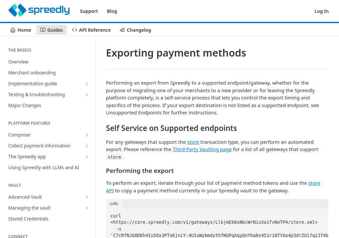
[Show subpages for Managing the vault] (87, 208)
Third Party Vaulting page (202, 149)
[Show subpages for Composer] (87, 135)
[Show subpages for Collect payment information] (87, 145)
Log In (322, 11)
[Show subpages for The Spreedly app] (87, 156)
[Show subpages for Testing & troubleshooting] (87, 94)
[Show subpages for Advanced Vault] (87, 197)
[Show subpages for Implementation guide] (87, 83)
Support (89, 11)
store (193, 142)
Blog (112, 11)
